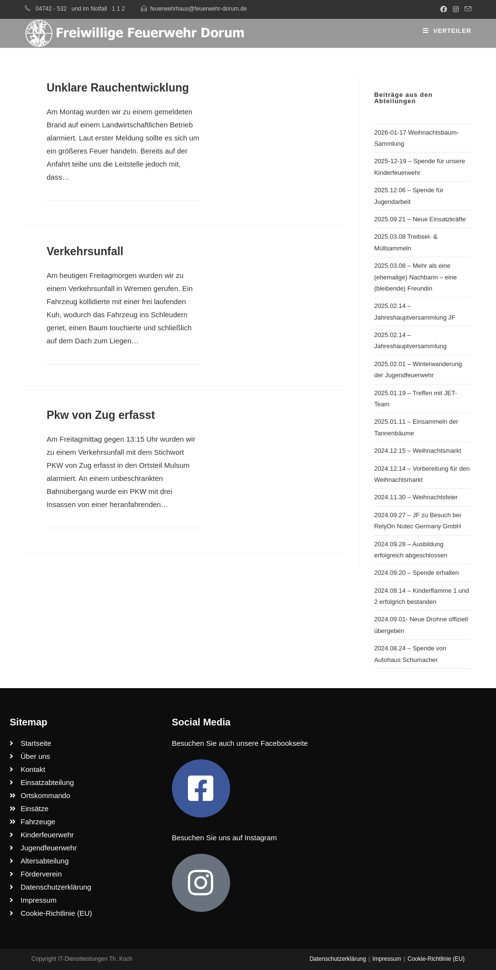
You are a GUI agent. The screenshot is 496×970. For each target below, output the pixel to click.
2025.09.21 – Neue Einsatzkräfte (419, 219)
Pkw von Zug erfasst (100, 415)
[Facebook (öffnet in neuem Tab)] (443, 9)
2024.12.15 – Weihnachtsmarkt (417, 450)
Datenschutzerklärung (338, 958)
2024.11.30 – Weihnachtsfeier (416, 497)
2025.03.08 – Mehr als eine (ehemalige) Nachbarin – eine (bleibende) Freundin (415, 277)
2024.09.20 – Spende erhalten (416, 572)
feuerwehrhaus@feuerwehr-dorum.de (198, 8)
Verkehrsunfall (85, 251)
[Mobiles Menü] (447, 30)
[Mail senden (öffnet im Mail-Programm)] (466, 9)
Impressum (386, 958)
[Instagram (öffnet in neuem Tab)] (456, 9)
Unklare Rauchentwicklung (117, 87)
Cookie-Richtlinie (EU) (436, 958)
